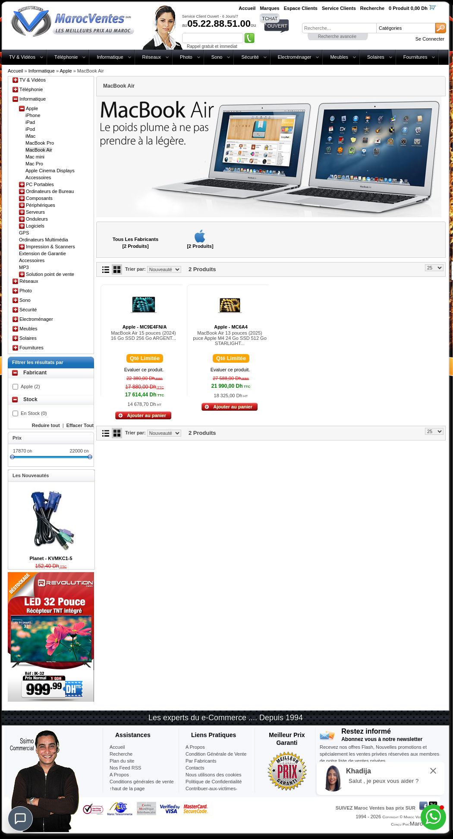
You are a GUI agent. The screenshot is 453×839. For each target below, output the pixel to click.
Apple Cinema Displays (50, 170)
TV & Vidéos (22, 57)
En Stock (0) (34, 413)
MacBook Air (38, 149)
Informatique (110, 57)
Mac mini (34, 156)
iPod (30, 129)
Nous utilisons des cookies (214, 774)
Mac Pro (34, 163)
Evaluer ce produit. (144, 369)
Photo (186, 57)
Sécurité (249, 57)
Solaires (375, 57)
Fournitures (415, 57)
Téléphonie (66, 57)
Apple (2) (30, 386)
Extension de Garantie (42, 253)
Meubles (339, 57)
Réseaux (151, 57)
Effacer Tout (80, 425)
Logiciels (35, 225)
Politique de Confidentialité (214, 781)
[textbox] (339, 28)
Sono (217, 57)
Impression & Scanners (50, 246)
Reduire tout (46, 425)
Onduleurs (37, 219)
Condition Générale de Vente (216, 754)
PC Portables (40, 184)
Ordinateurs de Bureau (50, 191)
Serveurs (35, 212)
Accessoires (38, 177)
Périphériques (40, 205)
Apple (66, 70)
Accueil (15, 70)
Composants (39, 198)
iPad (30, 122)
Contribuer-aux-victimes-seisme (211, 792)
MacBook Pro (39, 143)
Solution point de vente (50, 274)
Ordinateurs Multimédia (43, 239)
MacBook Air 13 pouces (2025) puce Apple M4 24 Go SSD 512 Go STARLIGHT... (230, 338)
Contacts (195, 767)
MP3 (24, 267)
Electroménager (294, 57)
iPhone (32, 115)
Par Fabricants (201, 760)
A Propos (195, 747)
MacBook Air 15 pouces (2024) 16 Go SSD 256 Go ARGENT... (143, 335)
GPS (24, 232)
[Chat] (20, 818)
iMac (30, 136)
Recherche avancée (337, 36)
